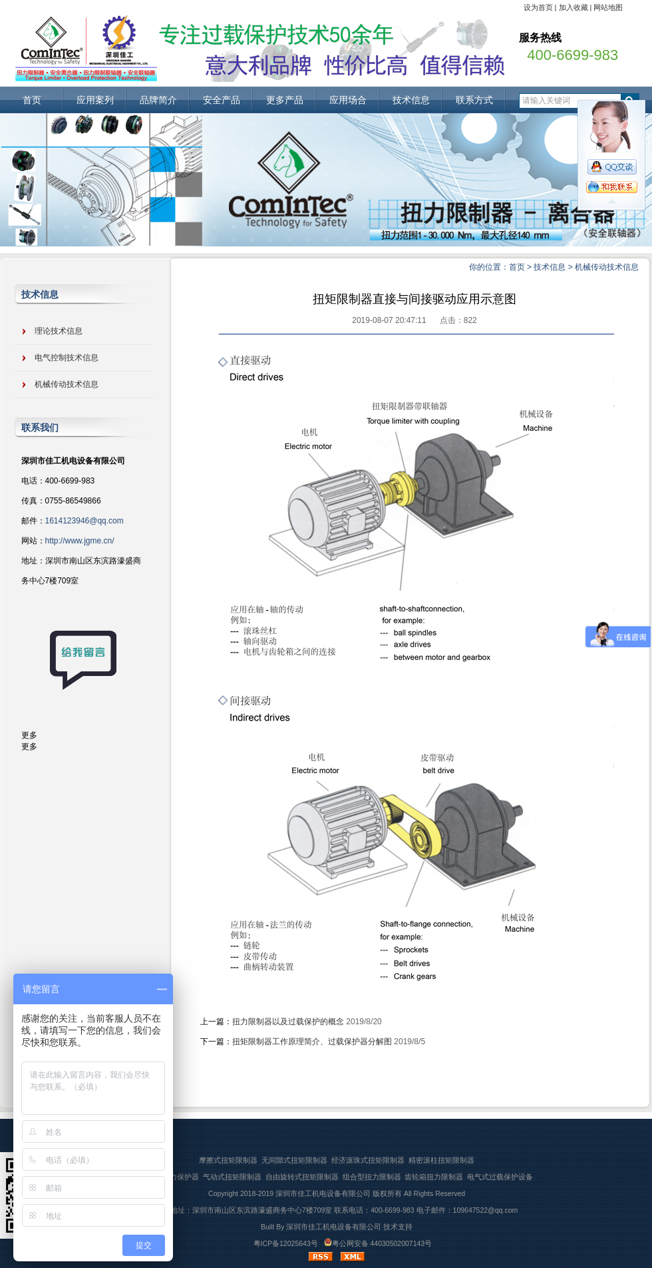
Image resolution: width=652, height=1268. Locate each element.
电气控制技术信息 (66, 357)
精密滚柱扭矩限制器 (441, 1160)
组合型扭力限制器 (372, 1177)
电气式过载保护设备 (500, 1177)
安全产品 (221, 100)
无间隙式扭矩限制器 (294, 1160)
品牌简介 (158, 100)
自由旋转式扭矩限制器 (302, 1177)
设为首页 (538, 7)
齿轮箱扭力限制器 (434, 1177)
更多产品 (284, 100)
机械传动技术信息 (607, 267)
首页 (32, 100)
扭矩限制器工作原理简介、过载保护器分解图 (312, 1041)
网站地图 (608, 7)
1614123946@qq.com (84, 520)
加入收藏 (573, 7)
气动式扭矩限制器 (232, 1177)
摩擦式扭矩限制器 (228, 1160)
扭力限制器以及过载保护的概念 (288, 1021)
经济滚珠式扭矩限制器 (368, 1160)
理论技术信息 (58, 331)
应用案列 (95, 100)
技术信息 (411, 100)
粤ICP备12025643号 (285, 1243)
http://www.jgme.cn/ (79, 540)
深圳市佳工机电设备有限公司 (323, 1193)
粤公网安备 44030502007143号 (378, 1243)
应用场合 (348, 100)
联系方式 (474, 100)
